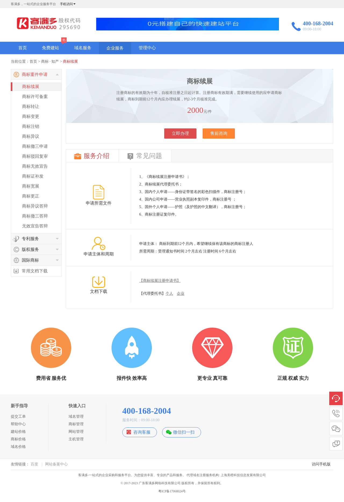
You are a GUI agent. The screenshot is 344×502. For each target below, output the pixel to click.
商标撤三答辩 (35, 216)
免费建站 (50, 47)
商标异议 (30, 136)
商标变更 (30, 116)
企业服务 (115, 48)
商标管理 (76, 424)
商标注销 (30, 126)
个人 (169, 294)
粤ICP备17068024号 (172, 491)
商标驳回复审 (35, 156)
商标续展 (70, 61)
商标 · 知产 (50, 61)
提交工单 (18, 417)
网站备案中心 (56, 464)
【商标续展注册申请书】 (160, 281)
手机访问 (68, 4)
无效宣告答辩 (35, 226)
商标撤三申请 (35, 146)
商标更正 (30, 196)
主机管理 (76, 439)
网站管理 (76, 432)
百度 (34, 464)
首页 (22, 47)
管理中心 (147, 47)
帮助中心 (18, 424)
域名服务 (82, 47)
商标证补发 (33, 176)
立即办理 (180, 133)
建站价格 (18, 432)
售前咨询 (218, 133)
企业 (180, 294)
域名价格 (18, 447)
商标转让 (30, 106)
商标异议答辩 (35, 206)
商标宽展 (30, 186)
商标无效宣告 (35, 166)
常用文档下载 (35, 271)
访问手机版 (321, 464)
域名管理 (76, 417)
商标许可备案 (35, 96)
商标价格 (18, 439)
